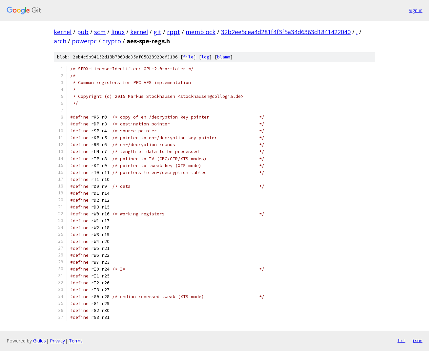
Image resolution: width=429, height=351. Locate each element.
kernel (63, 32)
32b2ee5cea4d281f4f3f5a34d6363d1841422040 (286, 32)
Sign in (415, 10)
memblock (200, 32)
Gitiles (39, 341)
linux (118, 32)
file (188, 57)
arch (60, 41)
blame (223, 57)
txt (401, 340)
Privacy (57, 341)
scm (100, 32)
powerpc (84, 41)
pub (83, 32)
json (417, 340)
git (157, 32)
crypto (111, 41)
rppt (173, 32)
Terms (76, 341)
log (205, 57)
